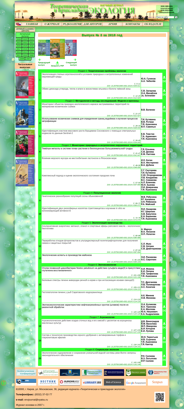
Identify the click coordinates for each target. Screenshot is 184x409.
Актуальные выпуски (25, 35)
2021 (31, 42)
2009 (31, 55)
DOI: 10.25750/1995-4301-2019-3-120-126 (123, 314)
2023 (19, 42)
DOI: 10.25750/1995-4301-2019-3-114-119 (123, 301)
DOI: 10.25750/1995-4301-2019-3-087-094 (123, 252)
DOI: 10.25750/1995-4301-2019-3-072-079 (123, 220)
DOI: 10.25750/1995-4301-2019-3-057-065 (123, 185)
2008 (22, 59)
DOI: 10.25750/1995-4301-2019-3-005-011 (123, 86)
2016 (25, 49)
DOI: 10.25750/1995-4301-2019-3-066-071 (123, 205)
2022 (25, 42)
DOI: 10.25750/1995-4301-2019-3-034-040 (123, 142)
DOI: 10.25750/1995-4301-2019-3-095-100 (123, 262)
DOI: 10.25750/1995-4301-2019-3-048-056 (123, 167)
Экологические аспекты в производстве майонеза (67, 255)
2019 (25, 46)
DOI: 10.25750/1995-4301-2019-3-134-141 (123, 347)
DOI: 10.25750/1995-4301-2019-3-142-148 (123, 364)
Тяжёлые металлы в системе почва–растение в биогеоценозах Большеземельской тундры (87, 148)
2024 (31, 39)
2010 (25, 55)
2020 (19, 46)
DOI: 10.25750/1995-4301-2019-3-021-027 (123, 116)
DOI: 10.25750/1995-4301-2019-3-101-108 (123, 277)
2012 (31, 52)
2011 (19, 55)
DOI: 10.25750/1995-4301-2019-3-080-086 (123, 238)
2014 (19, 52)
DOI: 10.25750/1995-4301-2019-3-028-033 (123, 128)
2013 (25, 52)
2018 (31, 46)
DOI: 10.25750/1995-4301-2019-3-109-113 (123, 289)
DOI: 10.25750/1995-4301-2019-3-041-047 (123, 155)
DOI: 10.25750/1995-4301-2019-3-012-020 (123, 98)
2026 (19, 39)
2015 (31, 49)
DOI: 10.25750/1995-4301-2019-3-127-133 (123, 332)
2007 (28, 59)
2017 (19, 49)
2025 (25, 39)
